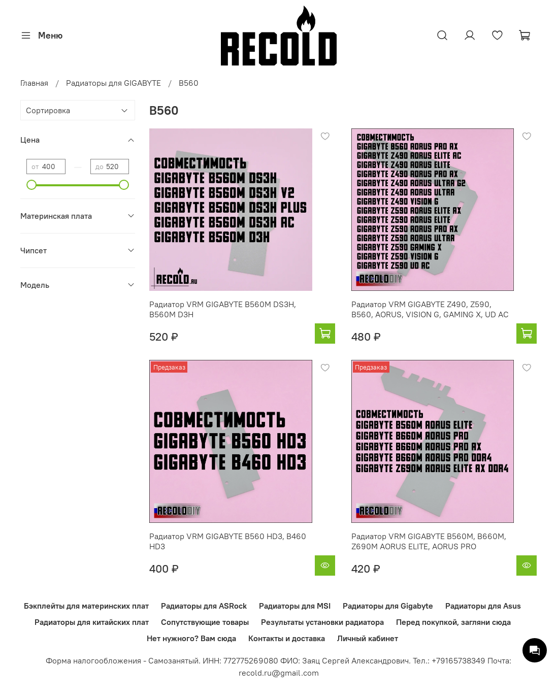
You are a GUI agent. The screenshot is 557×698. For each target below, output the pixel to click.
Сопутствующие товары (205, 622)
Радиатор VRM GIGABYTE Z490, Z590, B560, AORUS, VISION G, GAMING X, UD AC (430, 309)
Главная (34, 83)
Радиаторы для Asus (483, 606)
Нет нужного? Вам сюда (191, 638)
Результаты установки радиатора (322, 622)
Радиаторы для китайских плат (92, 622)
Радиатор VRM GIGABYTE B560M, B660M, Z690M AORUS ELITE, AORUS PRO (428, 541)
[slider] (31, 184)
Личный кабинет (367, 638)
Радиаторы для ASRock (204, 606)
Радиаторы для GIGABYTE (113, 83)
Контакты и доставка (286, 638)
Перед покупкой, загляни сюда (453, 622)
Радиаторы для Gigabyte (388, 606)
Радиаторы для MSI (295, 606)
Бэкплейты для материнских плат (86, 606)
